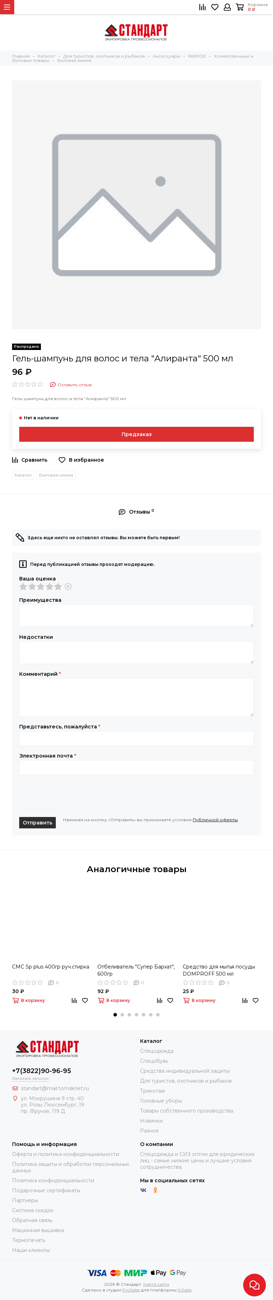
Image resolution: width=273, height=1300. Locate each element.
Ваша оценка (37, 579)
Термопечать (28, 1240)
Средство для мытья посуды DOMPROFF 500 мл (219, 970)
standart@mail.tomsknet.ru (55, 1088)
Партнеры (25, 1200)
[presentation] (73, 796)
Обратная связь (32, 1220)
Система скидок (33, 1210)
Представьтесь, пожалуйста (59, 726)
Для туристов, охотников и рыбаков (186, 1081)
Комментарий (40, 674)
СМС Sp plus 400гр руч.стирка (50, 967)
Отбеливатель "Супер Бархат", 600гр (136, 970)
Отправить (37, 822)
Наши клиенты (31, 1250)
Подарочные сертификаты (46, 1190)
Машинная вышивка (38, 1230)
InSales (185, 1290)
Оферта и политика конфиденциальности (65, 1154)
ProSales (131, 1290)
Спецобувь (154, 1061)
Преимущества (40, 600)
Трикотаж (152, 1091)
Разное (149, 1130)
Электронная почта (47, 756)
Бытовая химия (56, 475)
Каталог (23, 475)
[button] (115, 1015)
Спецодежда (156, 1051)
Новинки (151, 1121)
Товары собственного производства (186, 1111)
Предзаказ (137, 434)
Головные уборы (161, 1101)
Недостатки (36, 637)
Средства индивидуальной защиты (185, 1071)
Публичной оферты (215, 819)
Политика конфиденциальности (53, 1180)
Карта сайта (156, 1284)
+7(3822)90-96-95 (41, 1071)
